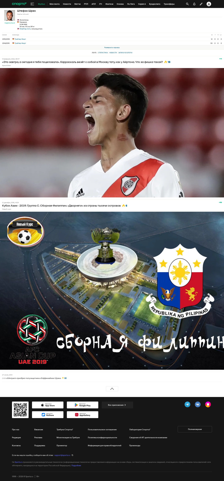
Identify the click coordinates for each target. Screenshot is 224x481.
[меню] (32, 4)
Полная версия (195, 429)
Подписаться (10, 23)
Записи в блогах (125, 53)
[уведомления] (194, 4)
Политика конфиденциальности (102, 437)
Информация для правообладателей (104, 445)
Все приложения (117, 405)
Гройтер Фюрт (19, 39)
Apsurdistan (6, 65)
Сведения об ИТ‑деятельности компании (148, 437)
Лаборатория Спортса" (139, 429)
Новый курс (6, 209)
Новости (113, 53)
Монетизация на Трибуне (68, 437)
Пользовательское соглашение (102, 429)
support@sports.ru (62, 455)
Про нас (15, 429)
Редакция (16, 437)
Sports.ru (18, 462)
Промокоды (134, 445)
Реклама (38, 437)
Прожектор (62, 445)
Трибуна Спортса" (65, 429)
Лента (94, 53)
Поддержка (39, 445)
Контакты (16, 445)
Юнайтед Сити (25, 29)
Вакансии (38, 429)
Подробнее (76, 465)
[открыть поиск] (187, 4)
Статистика (103, 53)
